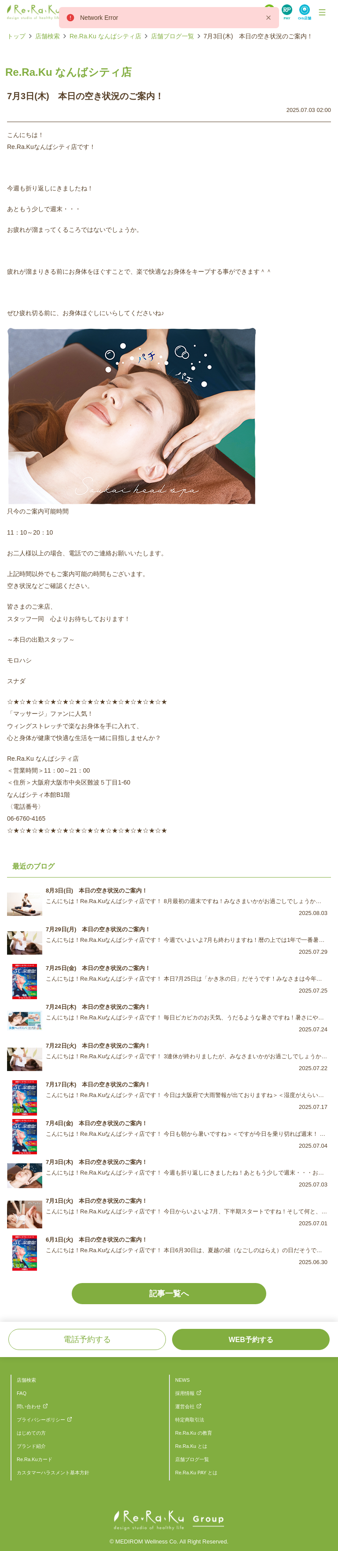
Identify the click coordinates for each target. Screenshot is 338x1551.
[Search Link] (287, 12)
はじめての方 (31, 1433)
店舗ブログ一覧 (172, 36)
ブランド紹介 (31, 1446)
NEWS (182, 1380)
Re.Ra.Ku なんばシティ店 (105, 36)
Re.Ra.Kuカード (34, 1459)
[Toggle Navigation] (322, 12)
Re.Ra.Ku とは (191, 1446)
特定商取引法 (189, 1419)
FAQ (21, 1393)
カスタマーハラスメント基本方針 (53, 1472)
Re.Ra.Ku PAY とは (196, 1472)
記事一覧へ (169, 1293)
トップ (16, 36)
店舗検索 (47, 36)
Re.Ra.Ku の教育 (193, 1433)
